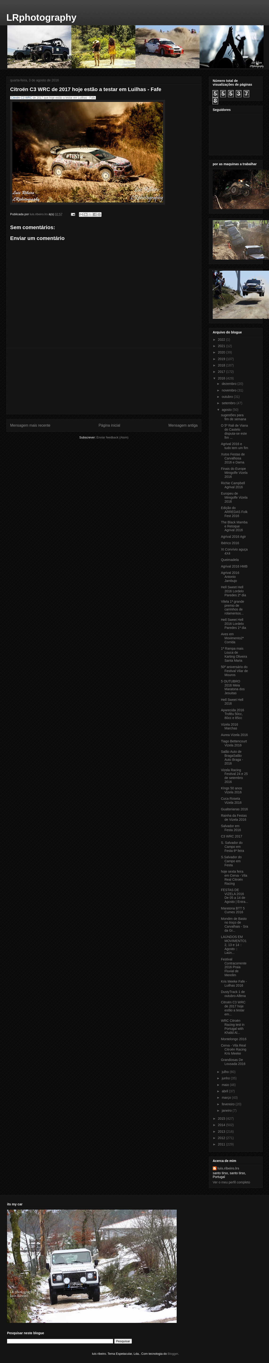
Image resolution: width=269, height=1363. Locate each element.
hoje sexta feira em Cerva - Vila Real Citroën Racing (234, 877)
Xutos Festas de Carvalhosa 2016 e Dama (233, 458)
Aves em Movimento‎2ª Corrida (232, 638)
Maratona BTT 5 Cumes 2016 (233, 910)
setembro (229, 403)
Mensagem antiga (183, 425)
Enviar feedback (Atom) (113, 437)
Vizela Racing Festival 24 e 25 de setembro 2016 (234, 776)
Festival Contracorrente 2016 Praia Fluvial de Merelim (233, 967)
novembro (229, 390)
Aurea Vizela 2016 (234, 735)
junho (226, 1078)
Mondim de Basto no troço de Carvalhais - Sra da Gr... (234, 924)
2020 (222, 352)
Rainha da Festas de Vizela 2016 (234, 817)
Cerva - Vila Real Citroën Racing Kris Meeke (233, 1049)
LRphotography (41, 17)
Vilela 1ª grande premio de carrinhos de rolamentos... (232, 607)
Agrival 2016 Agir (233, 536)
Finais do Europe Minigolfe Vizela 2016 (234, 473)
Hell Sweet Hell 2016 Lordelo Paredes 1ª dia (233, 624)
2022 (222, 339)
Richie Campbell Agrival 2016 (233, 485)
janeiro (227, 1110)
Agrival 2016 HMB (234, 566)
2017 (222, 372)
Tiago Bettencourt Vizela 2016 (234, 743)
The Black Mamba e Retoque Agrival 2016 (234, 526)
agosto (227, 410)
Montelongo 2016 (233, 1039)
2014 (222, 1125)
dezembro (229, 384)
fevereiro (228, 1104)
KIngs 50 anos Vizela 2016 (231, 790)
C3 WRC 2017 (231, 836)
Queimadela (230, 560)
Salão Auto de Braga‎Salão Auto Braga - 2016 (232, 757)
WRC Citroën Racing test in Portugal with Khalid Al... (233, 1026)
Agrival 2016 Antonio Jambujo (230, 577)
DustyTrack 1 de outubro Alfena (233, 994)
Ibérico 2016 (230, 543)
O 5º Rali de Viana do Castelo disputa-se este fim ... (234, 431)
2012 (222, 1138)
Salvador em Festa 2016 (231, 828)
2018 (222, 365)
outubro (228, 397)
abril (225, 1091)
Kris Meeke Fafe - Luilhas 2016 (234, 983)
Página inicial (109, 425)
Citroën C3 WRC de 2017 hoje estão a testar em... (233, 1008)
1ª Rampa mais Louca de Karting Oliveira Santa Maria (234, 654)
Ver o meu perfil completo (231, 1182)
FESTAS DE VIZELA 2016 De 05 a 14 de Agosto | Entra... (234, 896)
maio (226, 1085)
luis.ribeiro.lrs (228, 1168)
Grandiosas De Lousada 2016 (233, 1062)
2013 (222, 1131)
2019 (222, 359)
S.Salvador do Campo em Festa (231, 861)
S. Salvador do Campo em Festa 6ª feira (232, 847)
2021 (222, 346)
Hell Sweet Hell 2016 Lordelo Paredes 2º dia (233, 591)
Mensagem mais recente (30, 425)
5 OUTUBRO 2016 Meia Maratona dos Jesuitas (233, 687)
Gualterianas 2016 (234, 809)
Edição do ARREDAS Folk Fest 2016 (234, 512)
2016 (222, 378)
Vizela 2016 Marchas (229, 726)
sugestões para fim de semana (233, 417)
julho (225, 1072)
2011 (222, 1144)
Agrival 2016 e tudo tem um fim (234, 446)
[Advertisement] (104, 381)
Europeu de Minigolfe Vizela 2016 (234, 497)
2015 (222, 1118)
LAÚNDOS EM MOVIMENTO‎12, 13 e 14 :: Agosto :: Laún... (234, 945)
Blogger (173, 1353)
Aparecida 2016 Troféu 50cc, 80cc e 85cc (232, 714)
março (227, 1097)
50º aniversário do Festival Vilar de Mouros (234, 671)
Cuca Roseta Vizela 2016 (231, 800)
